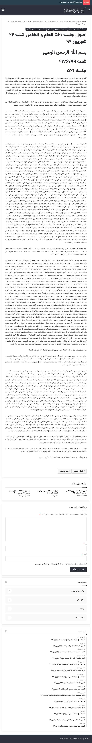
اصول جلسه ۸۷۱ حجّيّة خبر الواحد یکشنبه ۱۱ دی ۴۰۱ (47, 492)
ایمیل (84, 554)
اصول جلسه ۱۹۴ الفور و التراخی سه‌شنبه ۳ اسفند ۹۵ (76, 492)
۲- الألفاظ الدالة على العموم (35, 21)
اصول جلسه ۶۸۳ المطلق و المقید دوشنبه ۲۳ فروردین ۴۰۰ (19, 492)
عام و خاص (63, 471)
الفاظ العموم (78, 471)
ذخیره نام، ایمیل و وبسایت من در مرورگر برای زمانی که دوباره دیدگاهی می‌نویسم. (60, 564)
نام (85, 544)
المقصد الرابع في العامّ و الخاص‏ (54, 21)
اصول (66, 21)
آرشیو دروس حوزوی (75, 21)
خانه (84, 21)
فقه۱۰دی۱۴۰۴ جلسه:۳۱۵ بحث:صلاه (71, 2)
